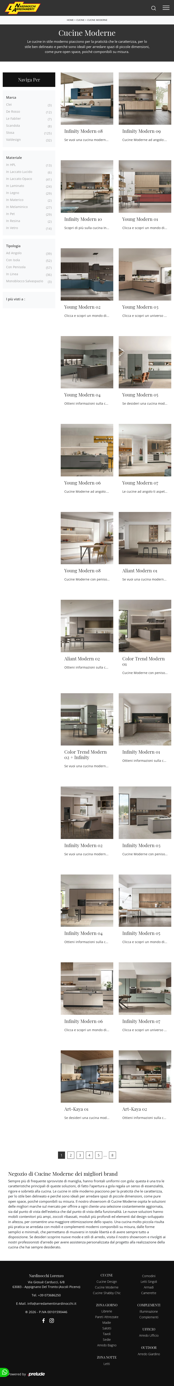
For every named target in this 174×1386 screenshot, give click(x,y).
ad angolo (14, 253)
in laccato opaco (19, 179)
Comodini (148, 1276)
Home (70, 20)
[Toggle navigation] (166, 8)
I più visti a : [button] (15, 299)
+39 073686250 (49, 1295)
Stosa (10, 132)
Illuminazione (149, 1311)
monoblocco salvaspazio (24, 281)
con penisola (16, 267)
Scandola (13, 125)
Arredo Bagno (106, 1345)
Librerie (107, 1311)
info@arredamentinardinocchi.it (51, 1303)
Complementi (148, 1317)
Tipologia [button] (13, 246)
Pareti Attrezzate (106, 1317)
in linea (12, 274)
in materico (14, 200)
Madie (106, 1322)
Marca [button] (11, 97)
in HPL (11, 164)
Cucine (80, 20)
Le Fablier (13, 118)
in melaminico (17, 207)
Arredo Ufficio (149, 1335)
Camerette (148, 1293)
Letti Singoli (149, 1281)
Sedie (107, 1339)
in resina (13, 221)
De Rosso (13, 111)
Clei (9, 104)
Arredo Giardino (149, 1354)
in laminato (15, 186)
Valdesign (13, 139)
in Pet (10, 214)
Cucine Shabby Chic (107, 1293)
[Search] (153, 8)
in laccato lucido (19, 172)
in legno (12, 193)
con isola (13, 260)
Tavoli (107, 1334)
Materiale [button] (14, 157)
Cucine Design (107, 1281)
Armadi (149, 1287)
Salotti (106, 1328)
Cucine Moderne (97, 20)
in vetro (12, 228)
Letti (107, 1364)
